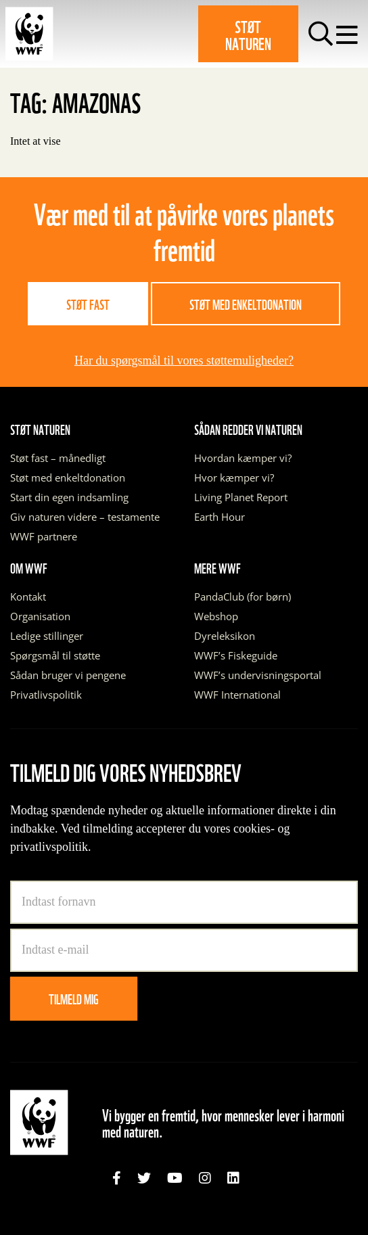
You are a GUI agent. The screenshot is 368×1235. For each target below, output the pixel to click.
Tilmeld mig (74, 998)
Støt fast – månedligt (58, 458)
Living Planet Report (241, 497)
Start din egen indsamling (69, 497)
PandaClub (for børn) (242, 596)
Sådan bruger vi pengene (68, 675)
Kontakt (28, 596)
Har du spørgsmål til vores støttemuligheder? (184, 360)
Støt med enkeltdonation (245, 304)
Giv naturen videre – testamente (85, 516)
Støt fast (88, 304)
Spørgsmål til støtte (55, 655)
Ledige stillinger (46, 636)
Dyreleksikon (224, 636)
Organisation (40, 616)
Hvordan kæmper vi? (243, 458)
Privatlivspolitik (46, 694)
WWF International (237, 694)
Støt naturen (248, 34)
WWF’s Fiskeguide (235, 655)
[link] (116, 1178)
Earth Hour (219, 516)
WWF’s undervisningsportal (257, 675)
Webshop (216, 616)
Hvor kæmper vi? (234, 477)
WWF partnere (43, 536)
